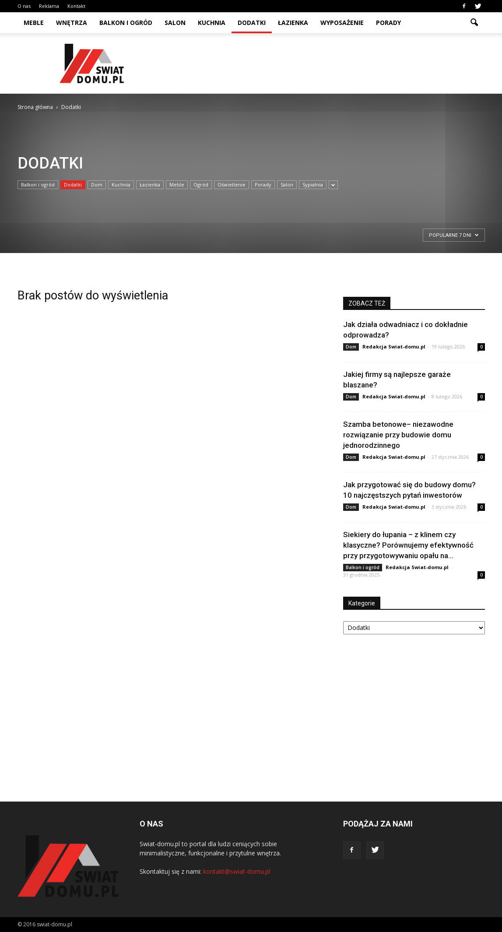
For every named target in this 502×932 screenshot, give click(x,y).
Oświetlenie (232, 184)
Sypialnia (312, 184)
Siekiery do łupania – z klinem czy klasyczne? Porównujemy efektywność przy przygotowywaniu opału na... (408, 545)
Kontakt (76, 6)
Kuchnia (211, 22)
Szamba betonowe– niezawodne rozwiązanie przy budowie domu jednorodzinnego (398, 435)
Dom (96, 184)
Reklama (49, 6)
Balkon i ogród (125, 22)
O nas (24, 6)
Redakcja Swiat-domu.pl (393, 346)
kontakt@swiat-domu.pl (236, 871)
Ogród (200, 184)
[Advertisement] (325, 63)
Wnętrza (71, 22)
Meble (34, 22)
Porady (388, 22)
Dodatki (252, 22)
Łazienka (293, 22)
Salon (175, 22)
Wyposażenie (342, 22)
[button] (474, 22)
